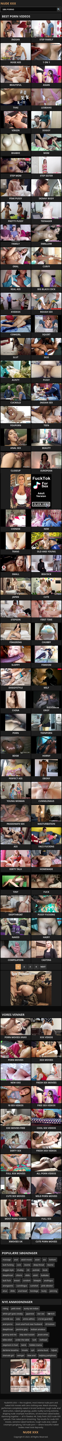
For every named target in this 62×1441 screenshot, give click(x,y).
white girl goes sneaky (13, 1313)
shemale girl (8, 1355)
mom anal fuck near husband (29, 1324)
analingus (48, 1280)
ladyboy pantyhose (47, 1355)
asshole (36, 1270)
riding (5, 1308)
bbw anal (31, 1355)
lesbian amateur (38, 1329)
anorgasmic (8, 1285)
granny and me (9, 1334)
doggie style (8, 1270)
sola (18, 1319)
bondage (34, 1291)
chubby (20, 1270)
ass (44, 1259)
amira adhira (29, 1319)
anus (5, 1291)
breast (17, 1280)
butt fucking (8, 1265)
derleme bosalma (10, 1350)
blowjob (37, 1280)
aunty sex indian (31, 1308)
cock (19, 1265)
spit (32, 1350)
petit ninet (16, 1308)
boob (45, 1270)
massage (7, 1259)
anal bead (22, 1291)
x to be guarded (45, 1319)
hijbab (54, 1350)
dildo (12, 1291)
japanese (30, 1313)
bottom (52, 1259)
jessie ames (43, 1334)
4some (50, 1265)
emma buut (43, 1350)
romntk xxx (8, 1319)
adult (35, 1275)
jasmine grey (22, 1329)
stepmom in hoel (10, 1345)
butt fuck (7, 1280)
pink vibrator (47, 1285)
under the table (22, 1339)
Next (43, 966)
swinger (20, 1355)
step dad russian (27, 1334)
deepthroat (8, 1275)
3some (27, 1265)
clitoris (19, 1275)
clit (28, 1270)
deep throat (38, 1265)
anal (16, 1259)
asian (37, 1259)
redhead (43, 1339)
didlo (27, 1275)
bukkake (44, 1275)
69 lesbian (49, 1324)
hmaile (25, 1350)
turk (34, 1339)
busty (44, 1291)
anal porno (8, 1324)
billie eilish (7, 1339)
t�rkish (51, 1313)
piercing (53, 1291)
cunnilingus (22, 1285)
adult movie (26, 1259)
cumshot (34, 1285)
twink (23, 1345)
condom (26, 1280)
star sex (40, 1313)
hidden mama (35, 1345)
